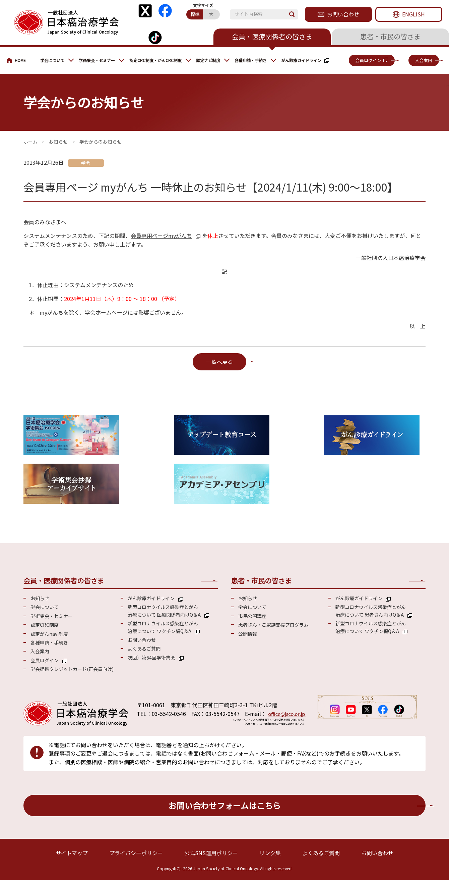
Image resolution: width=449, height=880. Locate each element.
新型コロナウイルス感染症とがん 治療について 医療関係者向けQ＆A (164, 611)
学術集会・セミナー (97, 60)
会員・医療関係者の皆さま (272, 36)
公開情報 (247, 633)
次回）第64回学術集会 (151, 657)
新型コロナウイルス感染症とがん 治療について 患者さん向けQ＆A (370, 611)
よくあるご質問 (144, 648)
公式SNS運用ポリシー (211, 853)
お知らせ (58, 141)
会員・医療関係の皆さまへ (20, 60)
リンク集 (270, 853)
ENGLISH (413, 14)
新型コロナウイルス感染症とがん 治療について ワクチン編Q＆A (163, 627)
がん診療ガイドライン (301, 60)
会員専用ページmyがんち (161, 235)
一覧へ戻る (219, 362)
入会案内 (423, 60)
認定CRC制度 (44, 624)
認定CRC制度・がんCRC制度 (155, 60)
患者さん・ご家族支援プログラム (273, 624)
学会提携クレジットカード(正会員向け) (72, 669)
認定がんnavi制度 (49, 633)
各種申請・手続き (251, 60)
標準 (195, 14)
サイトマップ (72, 853)
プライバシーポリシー (136, 853)
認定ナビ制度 (208, 60)
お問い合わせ (343, 14)
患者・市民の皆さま (390, 36)
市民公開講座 (252, 616)
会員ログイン (368, 60)
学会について (52, 60)
